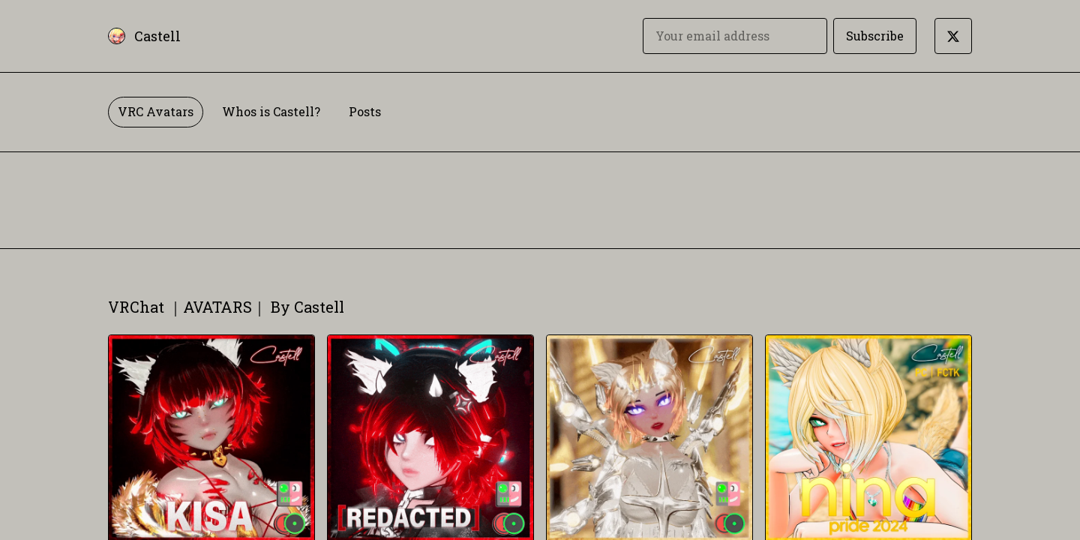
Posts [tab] (365, 111)
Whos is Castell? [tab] (271, 111)
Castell (157, 36)
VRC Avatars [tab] (156, 111)
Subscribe (875, 36)
